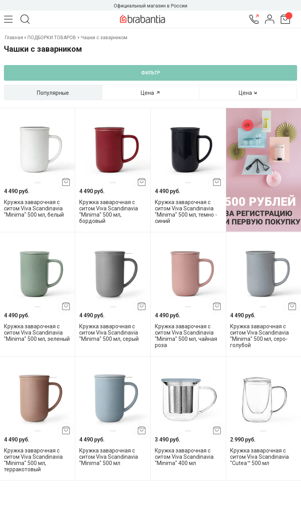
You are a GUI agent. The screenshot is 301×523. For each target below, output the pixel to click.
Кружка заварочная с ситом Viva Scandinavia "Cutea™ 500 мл (259, 456)
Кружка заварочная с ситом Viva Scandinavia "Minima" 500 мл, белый (34, 208)
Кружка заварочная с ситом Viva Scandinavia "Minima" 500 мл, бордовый (108, 211)
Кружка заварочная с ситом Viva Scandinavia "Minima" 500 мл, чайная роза (186, 335)
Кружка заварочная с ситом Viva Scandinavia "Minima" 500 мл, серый (109, 332)
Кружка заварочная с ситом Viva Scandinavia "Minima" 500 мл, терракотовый (33, 459)
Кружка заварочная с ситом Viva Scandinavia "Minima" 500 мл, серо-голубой (259, 335)
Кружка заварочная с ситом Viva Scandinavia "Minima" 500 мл (108, 456)
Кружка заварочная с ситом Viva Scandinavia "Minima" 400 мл (184, 456)
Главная (14, 37)
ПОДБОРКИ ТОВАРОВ (51, 37)
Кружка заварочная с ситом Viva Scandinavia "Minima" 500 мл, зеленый (37, 332)
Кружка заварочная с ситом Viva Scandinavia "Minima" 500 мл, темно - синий (186, 211)
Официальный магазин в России (150, 6)
